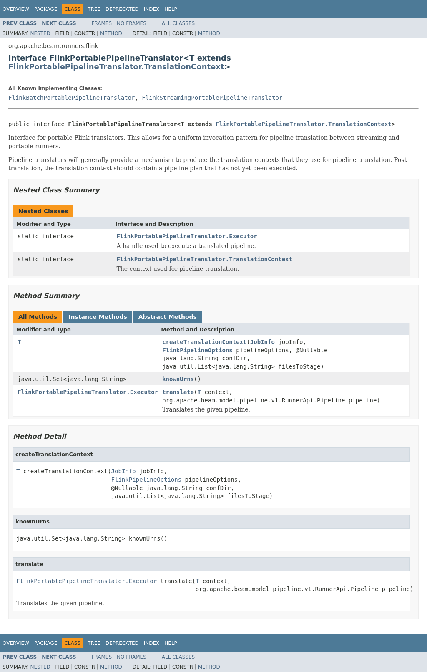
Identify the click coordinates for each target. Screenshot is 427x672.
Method (111, 33)
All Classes (178, 23)
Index (152, 9)
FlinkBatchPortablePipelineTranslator (71, 97)
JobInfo (262, 342)
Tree (94, 9)
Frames (102, 23)
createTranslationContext (204, 342)
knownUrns (178, 379)
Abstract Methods (167, 316)
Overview (16, 9)
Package (45, 9)
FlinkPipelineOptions (197, 350)
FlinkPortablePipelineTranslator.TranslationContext (116, 66)
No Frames (131, 23)
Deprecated (122, 9)
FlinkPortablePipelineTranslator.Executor (187, 236)
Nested (40, 33)
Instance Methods (97, 316)
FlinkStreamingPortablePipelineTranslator (212, 97)
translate (178, 392)
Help (170, 9)
